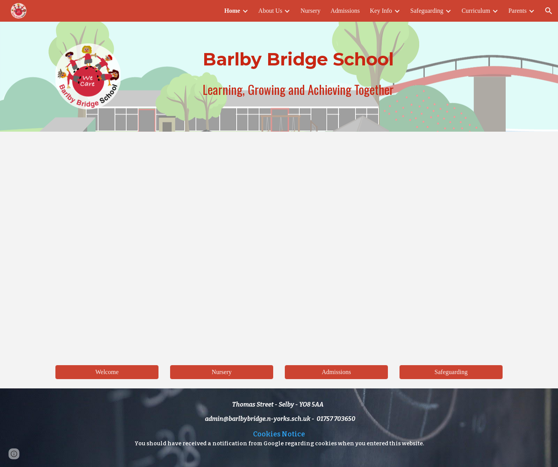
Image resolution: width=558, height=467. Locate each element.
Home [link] (232, 10)
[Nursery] (221, 372)
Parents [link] (517, 10)
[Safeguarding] (451, 372)
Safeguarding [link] (426, 10)
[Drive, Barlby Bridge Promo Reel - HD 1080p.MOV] (279, 244)
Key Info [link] (381, 10)
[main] (298, 59)
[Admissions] (336, 372)
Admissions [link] (345, 10)
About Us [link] (270, 10)
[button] (548, 11)
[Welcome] (107, 372)
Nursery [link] (310, 10)
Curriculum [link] (476, 10)
